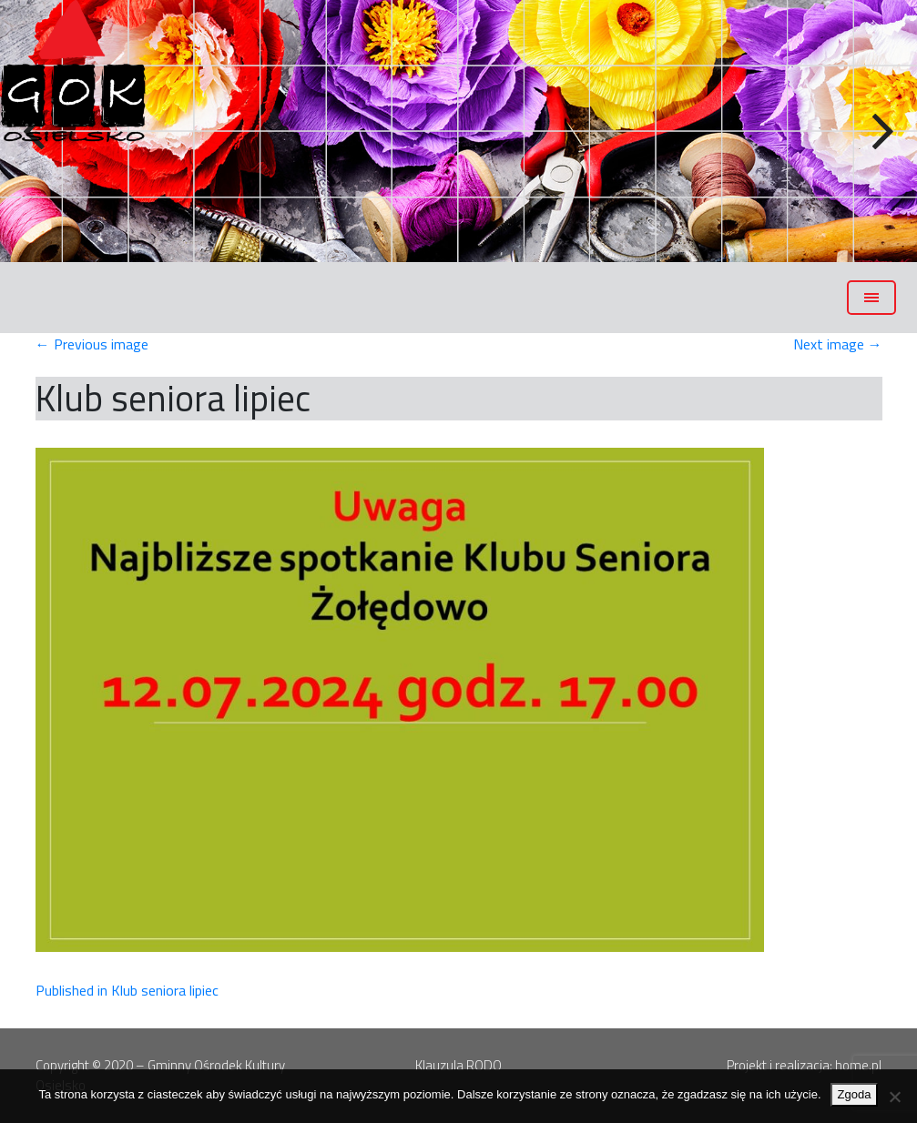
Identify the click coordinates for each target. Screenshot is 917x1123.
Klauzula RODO (458, 1065)
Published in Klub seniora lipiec (127, 990)
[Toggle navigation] (871, 297)
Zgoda (854, 1094)
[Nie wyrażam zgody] (894, 1097)
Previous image (92, 344)
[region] (458, 131)
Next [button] (880, 132)
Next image (837, 344)
